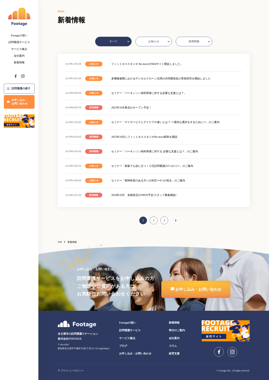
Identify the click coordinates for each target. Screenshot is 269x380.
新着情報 (19, 62)
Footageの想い (19, 35)
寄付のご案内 (177, 330)
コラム (173, 345)
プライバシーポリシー (71, 370)
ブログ (123, 345)
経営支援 (174, 353)
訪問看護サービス (19, 42)
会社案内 (19, 55)
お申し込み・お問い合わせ (17, 102)
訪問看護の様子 (18, 88)
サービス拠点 (19, 49)
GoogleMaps (103, 348)
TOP (62, 242)
